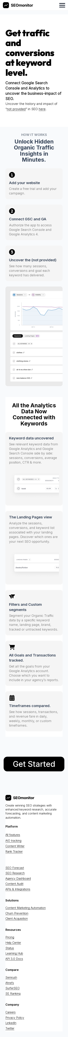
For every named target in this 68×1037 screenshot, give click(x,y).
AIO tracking (13, 841)
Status (9, 948)
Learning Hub (14, 953)
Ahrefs (9, 983)
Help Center (13, 942)
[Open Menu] (62, 5)
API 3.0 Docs (14, 959)
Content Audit (14, 884)
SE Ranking (12, 993)
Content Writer (14, 846)
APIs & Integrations (17, 889)
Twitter (9, 1028)
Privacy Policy (14, 1017)
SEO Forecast (14, 868)
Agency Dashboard (18, 878)
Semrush (11, 977)
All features (12, 835)
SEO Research (15, 873)
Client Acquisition (16, 918)
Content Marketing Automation (25, 908)
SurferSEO (12, 988)
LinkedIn (10, 1023)
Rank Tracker (14, 851)
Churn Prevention (16, 913)
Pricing (9, 937)
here (42, 109)
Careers (10, 1012)
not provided (16, 109)
